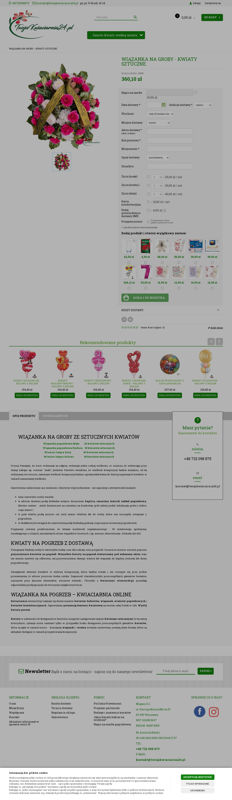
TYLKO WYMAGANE (197, 783)
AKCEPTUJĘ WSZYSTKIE (197, 777)
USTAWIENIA (197, 790)
